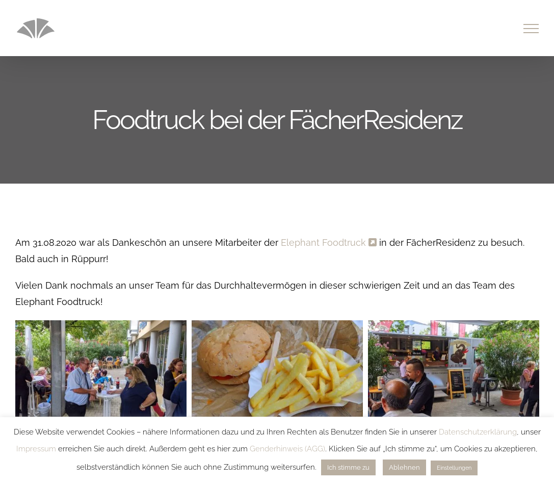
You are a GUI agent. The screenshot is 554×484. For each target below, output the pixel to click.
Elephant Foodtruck (329, 242)
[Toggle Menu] (531, 28)
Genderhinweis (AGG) (287, 448)
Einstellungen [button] (454, 468)
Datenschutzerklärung (478, 432)
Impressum (36, 448)
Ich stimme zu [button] (348, 467)
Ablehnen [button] (404, 467)
